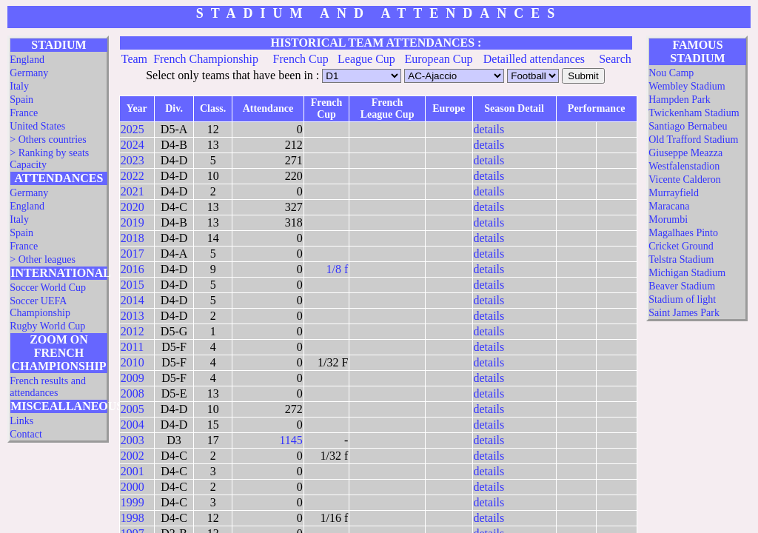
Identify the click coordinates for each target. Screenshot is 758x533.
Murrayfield (673, 192)
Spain (21, 99)
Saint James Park (684, 312)
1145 (290, 440)
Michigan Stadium (686, 272)
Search (615, 59)
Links (21, 420)
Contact (26, 434)
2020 (132, 207)
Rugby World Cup (47, 326)
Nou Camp (671, 72)
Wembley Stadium (686, 86)
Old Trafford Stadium (693, 139)
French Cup (301, 59)
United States (37, 126)
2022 (132, 176)
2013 (132, 315)
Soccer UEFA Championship (40, 306)
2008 (132, 393)
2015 (132, 284)
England (27, 59)
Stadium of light (682, 299)
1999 (132, 502)
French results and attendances (48, 386)
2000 (132, 486)
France (24, 112)
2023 (132, 160)
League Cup (366, 59)
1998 (132, 518)
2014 (132, 300)
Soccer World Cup (48, 287)
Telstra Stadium (681, 259)
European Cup (439, 59)
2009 (132, 378)
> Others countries (48, 139)
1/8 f (337, 269)
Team (134, 59)
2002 (132, 455)
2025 (132, 129)
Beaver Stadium (681, 286)
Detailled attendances (534, 59)
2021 (132, 191)
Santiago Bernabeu (687, 126)
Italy (19, 86)
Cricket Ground (680, 246)
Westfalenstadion (684, 166)
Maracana (668, 206)
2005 (132, 409)
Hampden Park (679, 99)
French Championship (205, 59)
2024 (132, 144)
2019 (132, 222)
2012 (132, 331)
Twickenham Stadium (693, 112)
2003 (132, 440)
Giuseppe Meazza (685, 152)
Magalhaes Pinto (683, 232)
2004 (132, 424)
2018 (132, 238)
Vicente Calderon (684, 179)
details (489, 129)
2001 (132, 471)
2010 (132, 362)
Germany (29, 72)
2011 (132, 347)
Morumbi (668, 219)
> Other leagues (43, 259)
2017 (132, 253)
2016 (132, 269)
